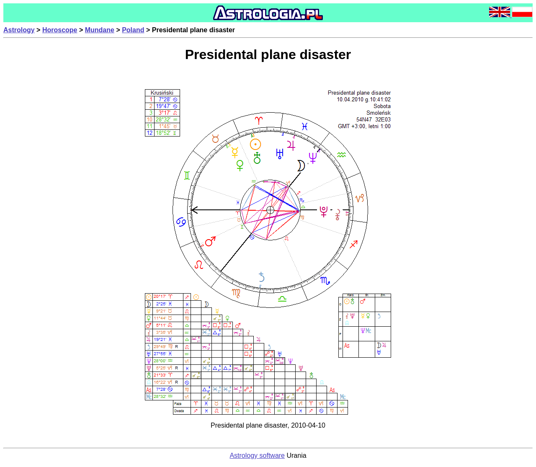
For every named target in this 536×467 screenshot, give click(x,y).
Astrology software (257, 455)
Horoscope (59, 30)
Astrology (19, 30)
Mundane (99, 30)
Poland (133, 30)
